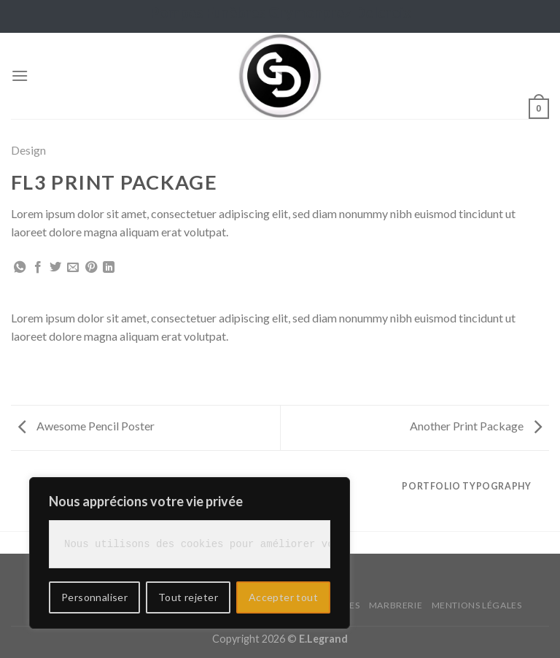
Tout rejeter (188, 597)
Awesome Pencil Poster (86, 426)
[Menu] (19, 75)
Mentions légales (477, 605)
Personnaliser (94, 597)
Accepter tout (283, 597)
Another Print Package (476, 426)
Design (28, 150)
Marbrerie (396, 605)
